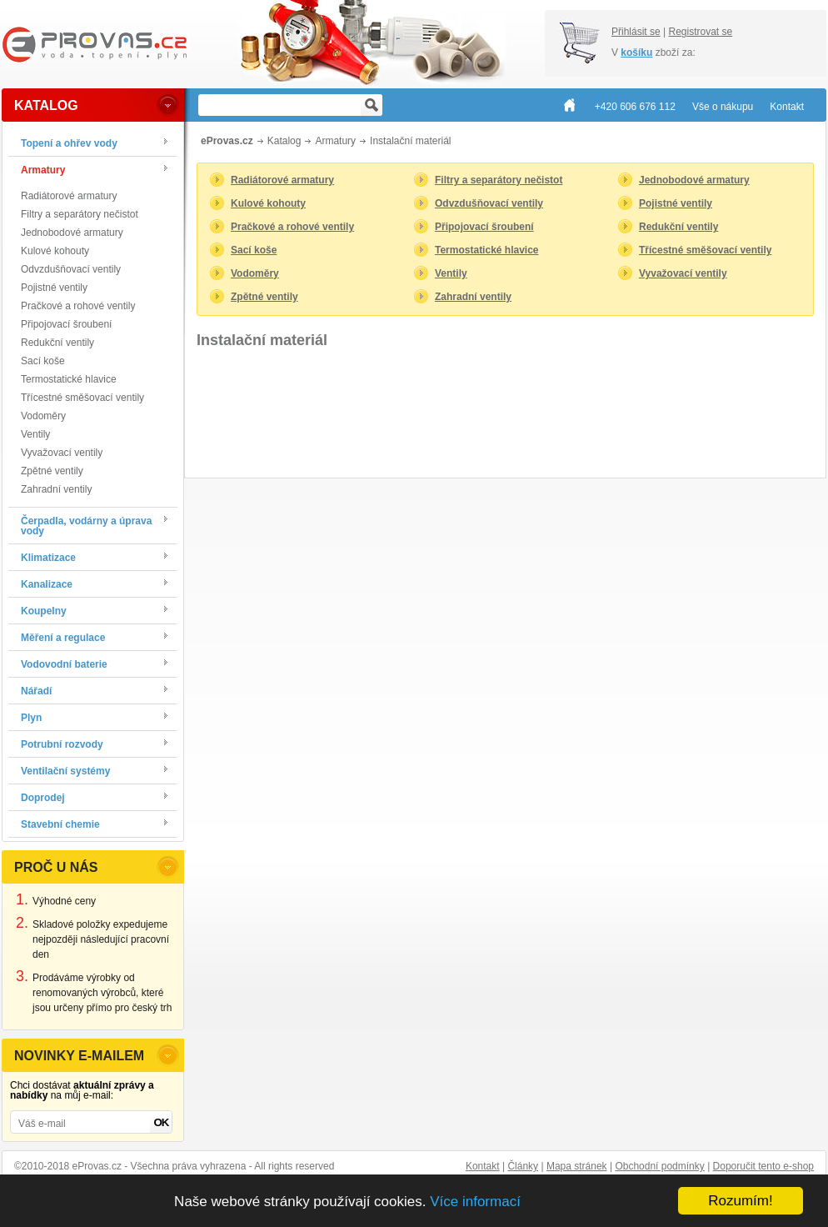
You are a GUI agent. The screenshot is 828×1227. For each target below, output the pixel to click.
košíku (636, 52)
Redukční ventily (57, 342)
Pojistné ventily (54, 287)
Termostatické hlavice (69, 379)
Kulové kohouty (55, 251)
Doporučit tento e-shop (763, 1166)
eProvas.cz (227, 141)
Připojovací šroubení (66, 324)
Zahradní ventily (56, 489)
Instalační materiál (410, 141)
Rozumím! (740, 1201)
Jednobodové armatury (72, 232)
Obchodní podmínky (659, 1166)
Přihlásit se (636, 32)
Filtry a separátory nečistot (79, 214)
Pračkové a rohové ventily (78, 306)
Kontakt (483, 1166)
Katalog (284, 141)
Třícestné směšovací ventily (82, 397)
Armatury (335, 141)
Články (522, 1166)
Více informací (475, 1201)
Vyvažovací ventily (61, 452)
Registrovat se (700, 32)
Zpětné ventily (52, 471)
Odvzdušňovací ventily (71, 269)
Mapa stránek (576, 1166)
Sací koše (43, 361)
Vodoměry (43, 416)
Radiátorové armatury (69, 196)
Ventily (35, 434)
